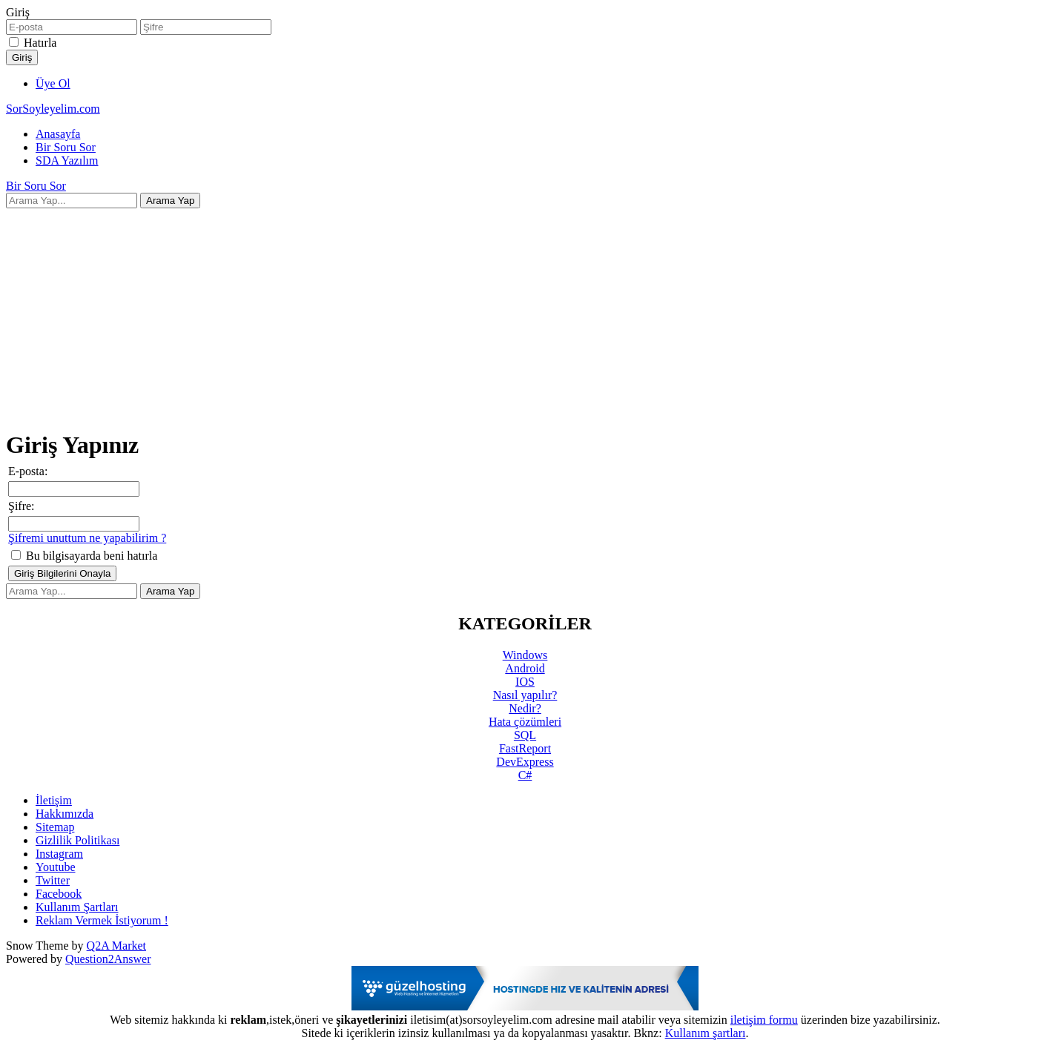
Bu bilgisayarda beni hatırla (84, 555)
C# (525, 775)
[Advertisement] (525, 312)
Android (524, 668)
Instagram (59, 853)
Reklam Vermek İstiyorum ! (102, 920)
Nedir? (525, 708)
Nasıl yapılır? (525, 695)
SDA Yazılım (67, 160)
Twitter (53, 880)
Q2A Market (116, 945)
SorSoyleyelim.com (53, 108)
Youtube (56, 867)
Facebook (59, 893)
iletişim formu (764, 1019)
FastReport (525, 748)
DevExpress (524, 761)
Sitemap (55, 827)
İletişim (54, 800)
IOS (525, 681)
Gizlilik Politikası (77, 840)
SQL (525, 735)
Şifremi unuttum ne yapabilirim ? (87, 538)
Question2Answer (108, 959)
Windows (525, 655)
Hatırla (40, 42)
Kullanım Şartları (77, 907)
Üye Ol (53, 83)
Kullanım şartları (705, 1033)
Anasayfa (58, 134)
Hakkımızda (64, 813)
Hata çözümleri (525, 721)
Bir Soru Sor (66, 147)
